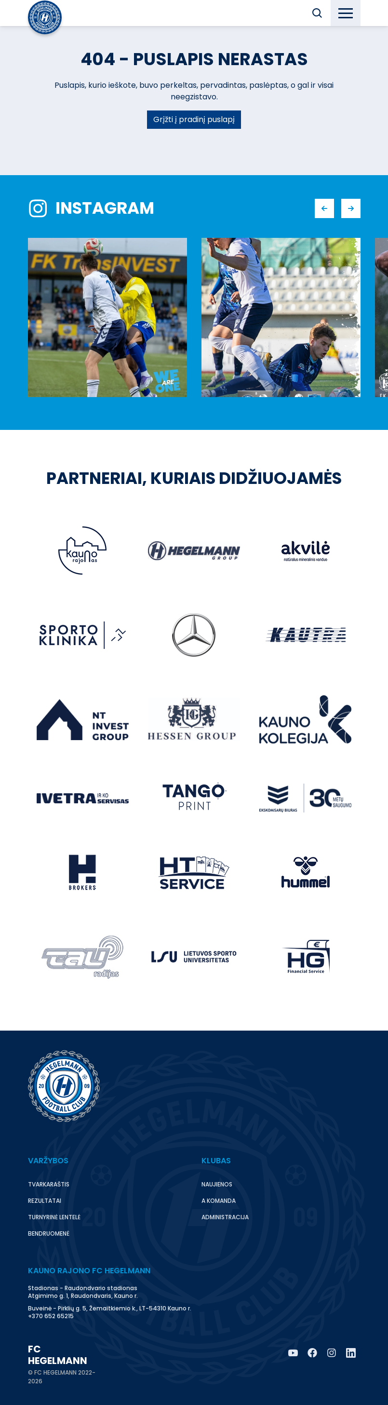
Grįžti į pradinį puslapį (194, 119)
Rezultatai (44, 1201)
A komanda (218, 1201)
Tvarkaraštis (48, 1184)
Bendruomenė (48, 1233)
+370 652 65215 (51, 1316)
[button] (317, 13)
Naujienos (216, 1184)
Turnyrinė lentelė (54, 1217)
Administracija (225, 1217)
